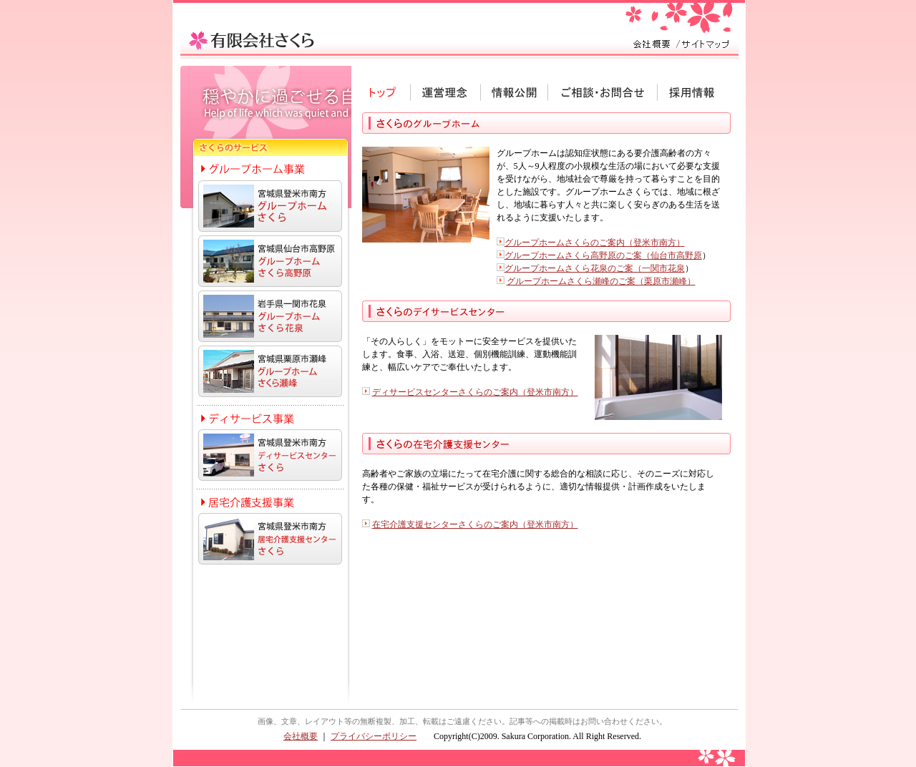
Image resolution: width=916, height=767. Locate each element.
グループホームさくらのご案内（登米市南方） (595, 243)
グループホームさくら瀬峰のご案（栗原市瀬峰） (601, 281)
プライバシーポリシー (373, 736)
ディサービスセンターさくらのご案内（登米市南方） (475, 392)
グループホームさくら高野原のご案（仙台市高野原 (603, 255)
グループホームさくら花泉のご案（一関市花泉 (595, 268)
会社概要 (300, 736)
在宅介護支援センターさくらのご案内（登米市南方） (475, 524)
